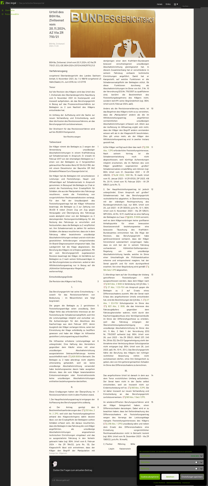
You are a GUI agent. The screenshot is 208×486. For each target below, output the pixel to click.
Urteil (176, 283)
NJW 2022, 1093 (118, 158)
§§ (195, 5)
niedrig (177, 323)
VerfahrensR (179, 397)
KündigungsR (182, 357)
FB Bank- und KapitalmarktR (187, 126)
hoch (176, 319)
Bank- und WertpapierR (187, 405)
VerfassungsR (182, 373)
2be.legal (12, 4)
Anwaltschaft (177, 98)
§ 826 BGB (72, 339)
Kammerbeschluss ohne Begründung (185, 259)
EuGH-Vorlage (180, 240)
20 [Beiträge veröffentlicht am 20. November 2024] (179, 69)
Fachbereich (176, 114)
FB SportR (178, 162)
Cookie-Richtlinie (159, 482)
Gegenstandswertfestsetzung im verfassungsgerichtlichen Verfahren (189, 247)
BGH (175, 198)
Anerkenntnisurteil (182, 225)
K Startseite (9, 12)
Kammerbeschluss (182, 254)
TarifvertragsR (183, 365)
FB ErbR (177, 134)
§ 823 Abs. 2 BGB (110, 267)
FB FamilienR (180, 138)
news (179, 5)
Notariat (177, 178)
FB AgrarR (178, 118)
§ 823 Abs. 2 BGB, (111, 289)
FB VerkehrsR (180, 170)
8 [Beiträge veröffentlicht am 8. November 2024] (189, 63)
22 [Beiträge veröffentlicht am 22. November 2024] (190, 69)
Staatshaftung (183, 444)
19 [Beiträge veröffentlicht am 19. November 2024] (174, 69)
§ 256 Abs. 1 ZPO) (110, 407)
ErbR (178, 420)
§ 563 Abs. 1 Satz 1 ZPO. (131, 380)
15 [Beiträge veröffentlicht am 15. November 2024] (189, 66)
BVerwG (174, 110)
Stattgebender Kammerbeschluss (182, 274)
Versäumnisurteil (181, 287)
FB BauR (177, 130)
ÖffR (176, 369)
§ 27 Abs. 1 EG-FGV (112, 270)
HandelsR (180, 428)
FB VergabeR (179, 166)
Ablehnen (170, 476)
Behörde (175, 102)
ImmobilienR (182, 432)
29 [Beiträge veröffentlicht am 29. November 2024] (190, 72)
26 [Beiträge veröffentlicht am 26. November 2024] (174, 72)
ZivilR (176, 401)
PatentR (177, 381)
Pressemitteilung (179, 311)
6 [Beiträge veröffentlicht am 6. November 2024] (178, 63)
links (188, 5)
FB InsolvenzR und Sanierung (187, 142)
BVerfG (177, 210)
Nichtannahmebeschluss (185, 264)
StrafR (176, 393)
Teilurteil (178, 279)
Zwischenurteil (181, 299)
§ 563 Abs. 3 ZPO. (134, 371)
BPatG (176, 202)
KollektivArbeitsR (184, 353)
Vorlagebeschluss (182, 291)
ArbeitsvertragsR (184, 343)
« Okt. (170, 79)
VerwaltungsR (182, 377)
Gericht (174, 186)
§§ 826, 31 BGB (130, 200)
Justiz (173, 303)
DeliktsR (180, 409)
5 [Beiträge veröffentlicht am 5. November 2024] (173, 63)
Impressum (186, 482)
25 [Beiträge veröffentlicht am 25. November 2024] (169, 72)
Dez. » (177, 79)
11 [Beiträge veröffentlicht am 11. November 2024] (169, 66)
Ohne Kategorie (178, 307)
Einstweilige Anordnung (185, 233)
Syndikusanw (180, 182)
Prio (172, 315)
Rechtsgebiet (177, 331)
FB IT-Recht (179, 146)
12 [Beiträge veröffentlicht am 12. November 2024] (174, 66)
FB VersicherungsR (182, 174)
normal (177, 327)
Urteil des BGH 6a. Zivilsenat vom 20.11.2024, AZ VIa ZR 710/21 (70, 15)
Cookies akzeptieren (150, 476)
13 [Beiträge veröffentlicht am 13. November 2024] (179, 66)
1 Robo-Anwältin (11, 16)
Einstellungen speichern (192, 476)
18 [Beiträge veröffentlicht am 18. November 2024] (169, 69)
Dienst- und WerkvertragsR (189, 413)
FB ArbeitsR (179, 122)
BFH (175, 194)
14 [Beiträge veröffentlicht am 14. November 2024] (185, 66)
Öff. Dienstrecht (183, 361)
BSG (175, 206)
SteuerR (177, 389)
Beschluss (178, 229)
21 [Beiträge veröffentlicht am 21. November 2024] (185, 69)
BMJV (176, 106)
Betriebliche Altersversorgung (184, 348)
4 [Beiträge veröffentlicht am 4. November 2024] (168, 63)
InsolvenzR (181, 436)
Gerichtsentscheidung (181, 214)
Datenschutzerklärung (174, 482)
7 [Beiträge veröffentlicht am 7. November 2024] (184, 63)
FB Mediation (180, 150)
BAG (175, 190)
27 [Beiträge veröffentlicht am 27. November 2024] (179, 72)
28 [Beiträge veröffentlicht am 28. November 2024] (185, 72)
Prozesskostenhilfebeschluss (187, 268)
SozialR (177, 385)
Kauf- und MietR (183, 440)
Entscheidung (180, 236)
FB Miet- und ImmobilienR (185, 154)
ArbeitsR (178, 335)
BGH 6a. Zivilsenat (52, 24)
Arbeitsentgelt (183, 339)
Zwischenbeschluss (183, 295)
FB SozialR (178, 158)
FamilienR (181, 424)
